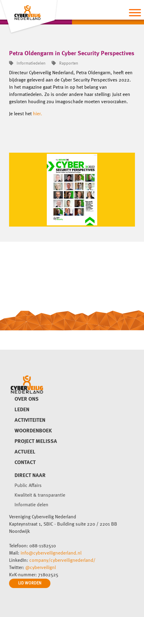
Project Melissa (35, 441)
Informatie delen (31, 505)
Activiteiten (29, 420)
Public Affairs (28, 485)
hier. (37, 114)
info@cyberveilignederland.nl (51, 553)
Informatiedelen (27, 63)
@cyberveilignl (40, 567)
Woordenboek (33, 431)
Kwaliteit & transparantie (39, 495)
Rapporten (65, 63)
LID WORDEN (29, 583)
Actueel (24, 452)
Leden (21, 409)
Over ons (26, 399)
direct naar (30, 475)
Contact (25, 462)
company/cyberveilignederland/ (62, 560)
